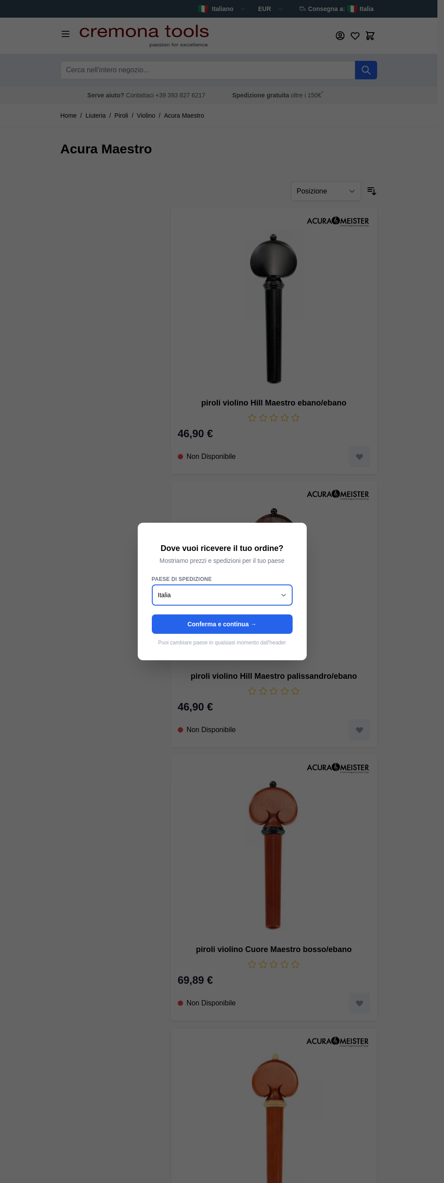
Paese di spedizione (182, 579)
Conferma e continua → (222, 624)
